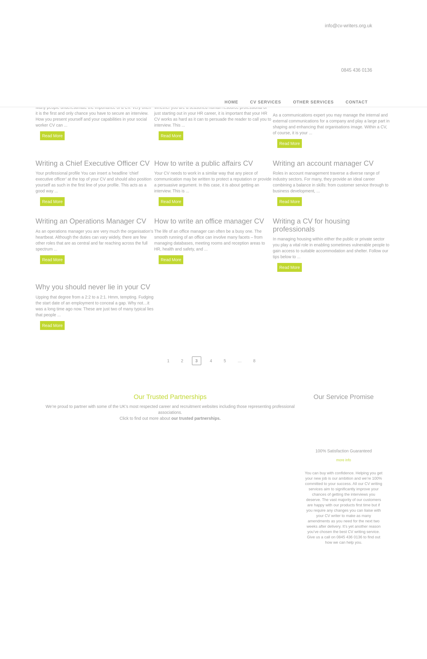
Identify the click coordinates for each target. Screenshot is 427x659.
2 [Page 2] (182, 357)
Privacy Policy (256, 615)
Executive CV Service (83, 625)
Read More (52, 135)
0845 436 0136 (174, 627)
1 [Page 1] (168, 357)
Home (231, 105)
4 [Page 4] (211, 357)
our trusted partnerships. (196, 414)
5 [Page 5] (225, 357)
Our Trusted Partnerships (170, 393)
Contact (357, 105)
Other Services (313, 105)
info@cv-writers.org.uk (348, 27)
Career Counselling (83, 646)
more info (343, 456)
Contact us (169, 611)
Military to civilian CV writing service (83, 636)
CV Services (265, 105)
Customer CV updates (83, 604)
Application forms (256, 636)
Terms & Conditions (256, 604)
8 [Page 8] (254, 357)
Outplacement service (83, 615)
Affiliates (256, 625)
